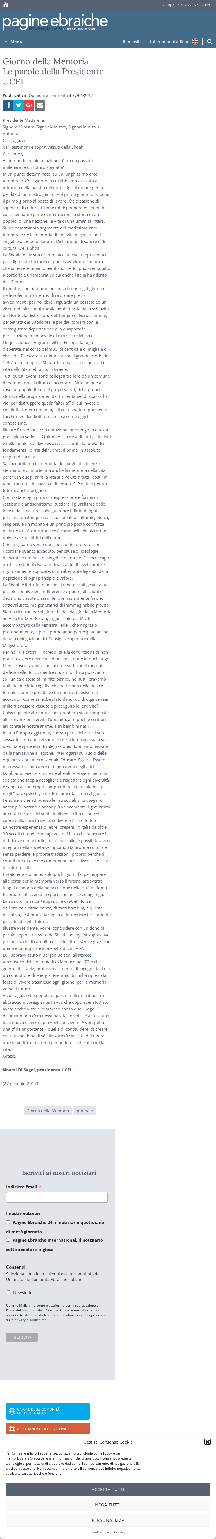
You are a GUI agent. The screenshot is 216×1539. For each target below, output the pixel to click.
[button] (207, 1442)
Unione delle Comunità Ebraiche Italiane (38, 1411)
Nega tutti (108, 1505)
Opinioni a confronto (48, 95)
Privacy (119, 1532)
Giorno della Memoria (47, 1110)
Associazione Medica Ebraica (43, 1429)
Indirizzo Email (24, 1187)
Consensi (15, 1267)
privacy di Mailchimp (30, 1319)
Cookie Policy (101, 1532)
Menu (16, 41)
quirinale (84, 1110)
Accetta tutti (108, 1489)
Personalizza (108, 1520)
